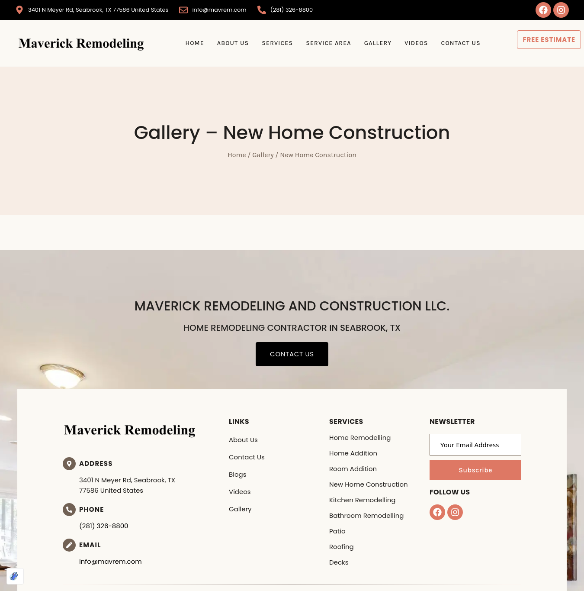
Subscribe (475, 470)
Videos (416, 43)
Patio (337, 531)
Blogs (237, 474)
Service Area (328, 43)
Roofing (341, 546)
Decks (339, 562)
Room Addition (353, 468)
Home (194, 43)
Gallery (377, 43)
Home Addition (353, 453)
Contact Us (461, 43)
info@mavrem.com (110, 561)
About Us (233, 43)
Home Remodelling (360, 437)
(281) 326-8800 (103, 525)
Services (277, 43)
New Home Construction (368, 484)
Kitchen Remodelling (362, 499)
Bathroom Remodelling (366, 515)
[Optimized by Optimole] (15, 576)
